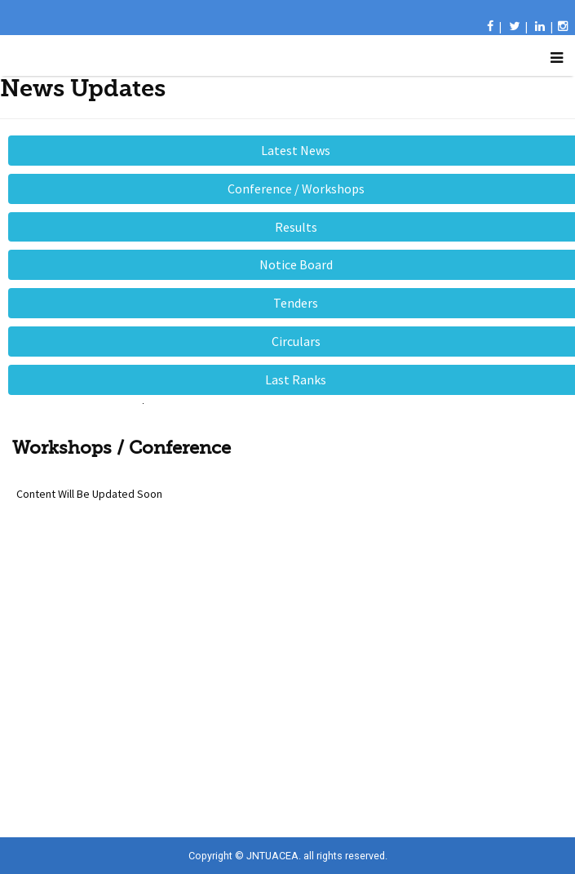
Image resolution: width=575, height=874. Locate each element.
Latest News (295, 150)
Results (296, 227)
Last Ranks (295, 379)
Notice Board (296, 264)
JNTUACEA (272, 856)
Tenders (295, 303)
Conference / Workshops (296, 188)
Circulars (296, 341)
